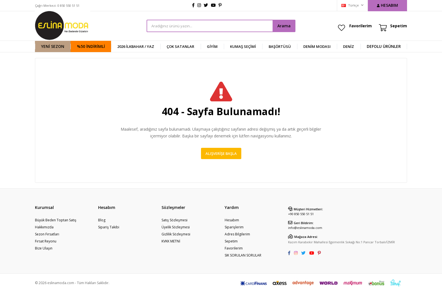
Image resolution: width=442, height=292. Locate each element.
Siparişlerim (234, 227)
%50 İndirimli (91, 46)
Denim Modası (317, 46)
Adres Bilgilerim (237, 234)
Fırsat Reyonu (45, 241)
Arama (284, 25)
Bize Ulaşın (43, 248)
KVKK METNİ (171, 241)
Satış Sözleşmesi (174, 220)
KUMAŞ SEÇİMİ (243, 46)
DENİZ (348, 46)
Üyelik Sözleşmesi (176, 227)
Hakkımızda (44, 227)
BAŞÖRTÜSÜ (280, 46)
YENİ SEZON (52, 46)
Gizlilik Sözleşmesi (176, 234)
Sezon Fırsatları (47, 234)
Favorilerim (360, 25)
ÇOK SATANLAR (180, 46)
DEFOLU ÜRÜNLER (384, 46)
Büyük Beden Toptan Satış (55, 220)
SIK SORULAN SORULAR (243, 255)
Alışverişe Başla (221, 153)
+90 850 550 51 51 (301, 214)
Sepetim (231, 241)
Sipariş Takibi (108, 227)
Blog (101, 220)
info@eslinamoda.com (305, 228)
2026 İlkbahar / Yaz (135, 46)
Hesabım (232, 220)
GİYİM (212, 46)
